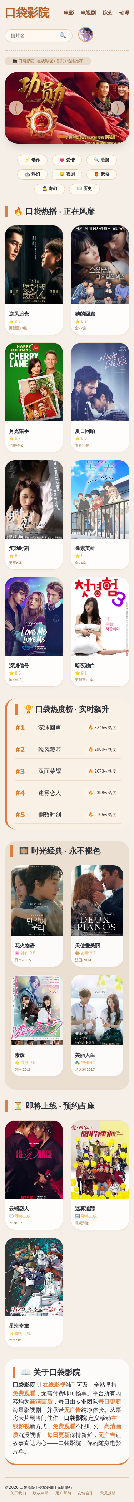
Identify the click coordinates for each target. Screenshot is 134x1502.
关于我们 (18, 1493)
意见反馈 (108, 1493)
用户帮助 (63, 1493)
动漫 (124, 12)
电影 (69, 12)
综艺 (108, 12)
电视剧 (88, 12)
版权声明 (41, 1493)
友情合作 (85, 1493)
